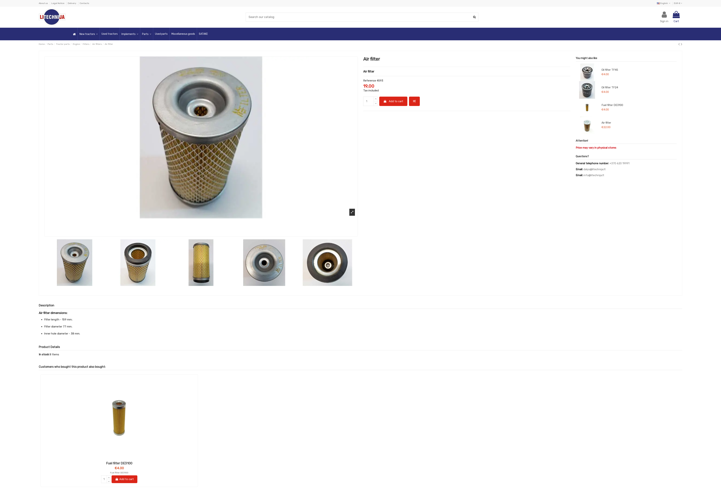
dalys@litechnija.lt (594, 169)
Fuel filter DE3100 (612, 105)
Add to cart (393, 101)
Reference (369, 80)
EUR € (678, 3)
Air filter (606, 122)
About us (43, 3)
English (664, 3)
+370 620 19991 (619, 163)
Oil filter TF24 (609, 87)
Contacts (84, 3)
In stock (44, 354)
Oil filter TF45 (609, 69)
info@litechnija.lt (593, 175)
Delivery (72, 3)
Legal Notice (58, 3)
